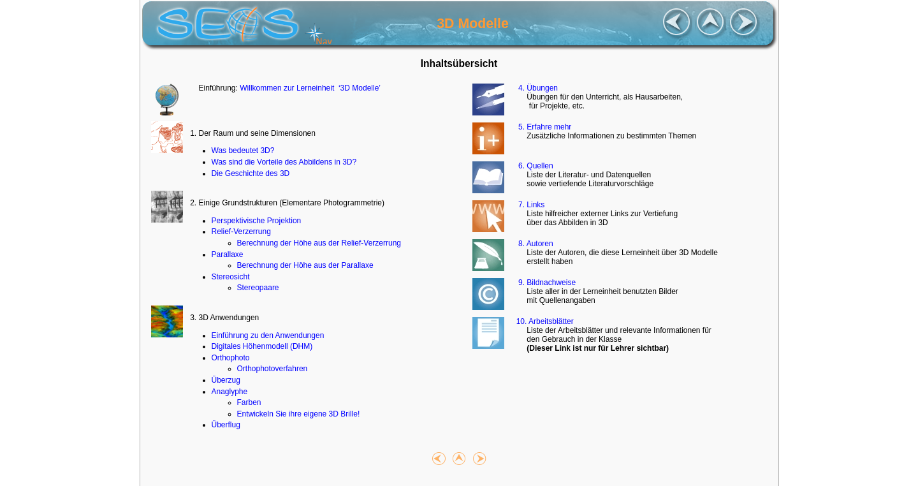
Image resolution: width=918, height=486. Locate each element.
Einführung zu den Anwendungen (268, 335)
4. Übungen (536, 88)
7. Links (529, 204)
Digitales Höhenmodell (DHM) (262, 346)
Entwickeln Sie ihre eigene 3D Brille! (298, 413)
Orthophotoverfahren (272, 368)
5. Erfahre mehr (542, 126)
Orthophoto (231, 357)
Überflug (226, 424)
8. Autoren (533, 243)
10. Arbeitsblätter (543, 321)
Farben (249, 402)
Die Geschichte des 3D (251, 173)
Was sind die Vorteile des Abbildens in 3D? (284, 162)
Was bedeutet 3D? (243, 150)
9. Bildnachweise (545, 282)
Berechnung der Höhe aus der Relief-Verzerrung (319, 243)
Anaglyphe (230, 391)
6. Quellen (533, 165)
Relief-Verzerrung (241, 231)
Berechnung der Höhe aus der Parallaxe (305, 265)
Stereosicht (231, 276)
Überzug (226, 380)
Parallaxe (228, 254)
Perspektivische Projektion (257, 220)
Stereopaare (258, 287)
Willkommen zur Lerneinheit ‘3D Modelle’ (310, 88)
